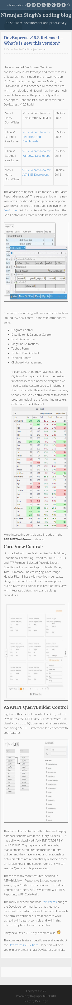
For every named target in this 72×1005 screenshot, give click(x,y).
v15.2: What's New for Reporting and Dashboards (36, 136)
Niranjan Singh (35, 49)
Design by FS (31, 1001)
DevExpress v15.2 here (23, 945)
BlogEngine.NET (39, 996)
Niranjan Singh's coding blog (36, 15)
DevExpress (11, 210)
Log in (45, 1001)
